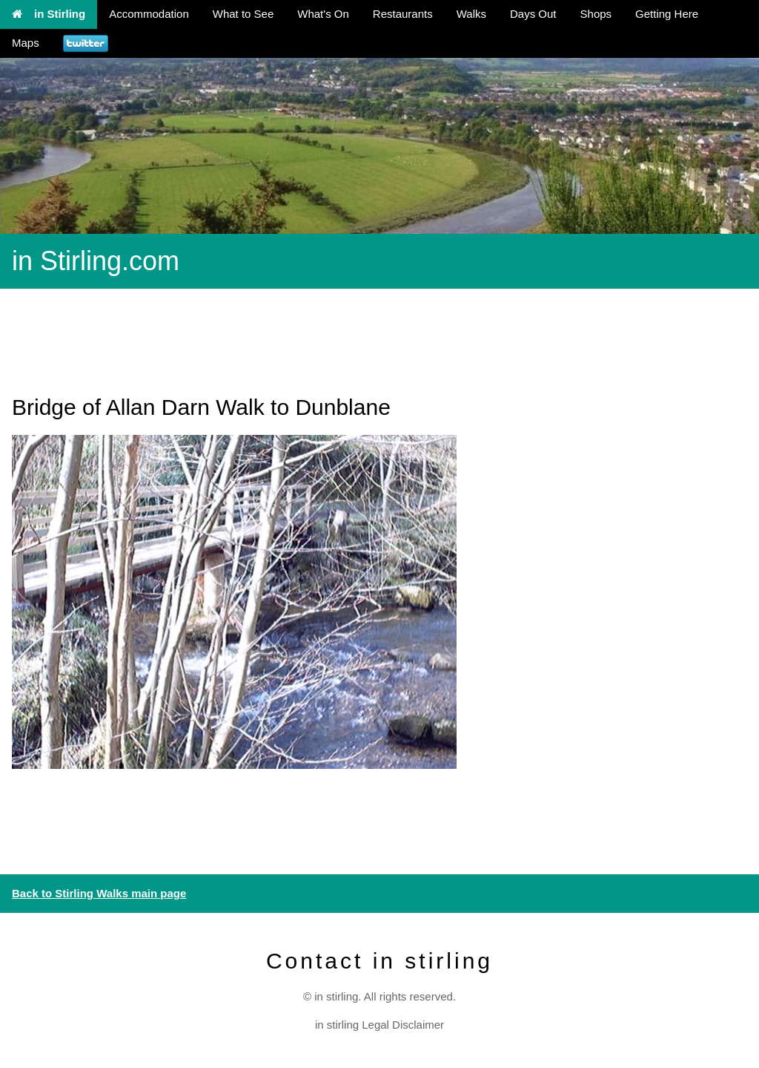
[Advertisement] (270, 333)
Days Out (533, 13)
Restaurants (403, 13)
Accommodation (149, 13)
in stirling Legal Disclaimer (379, 1024)
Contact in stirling (379, 961)
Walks (471, 13)
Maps (25, 42)
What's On (323, 13)
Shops (596, 13)
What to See (243, 13)
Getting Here (666, 13)
